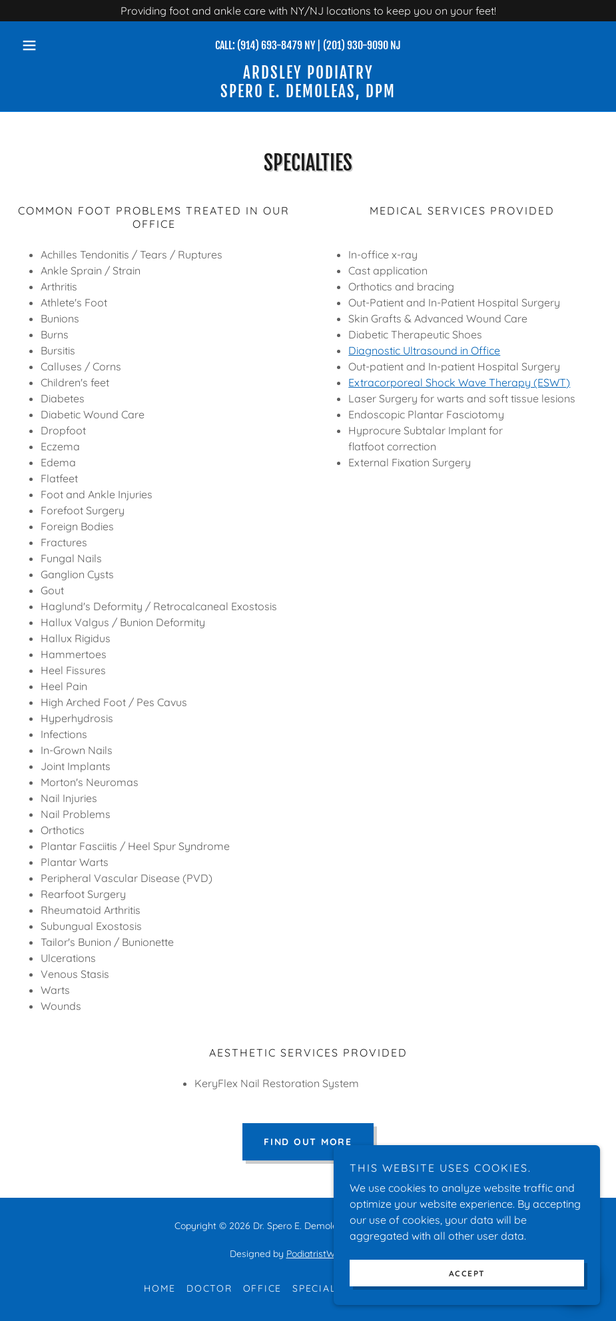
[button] (60, 45)
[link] (308, 93)
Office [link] (262, 1288)
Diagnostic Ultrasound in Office (424, 350)
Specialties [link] (325, 1288)
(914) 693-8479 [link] (269, 45)
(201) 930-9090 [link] (355, 45)
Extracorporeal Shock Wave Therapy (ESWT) (459, 382)
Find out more (308, 1142)
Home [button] (160, 1288)
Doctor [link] (209, 1288)
